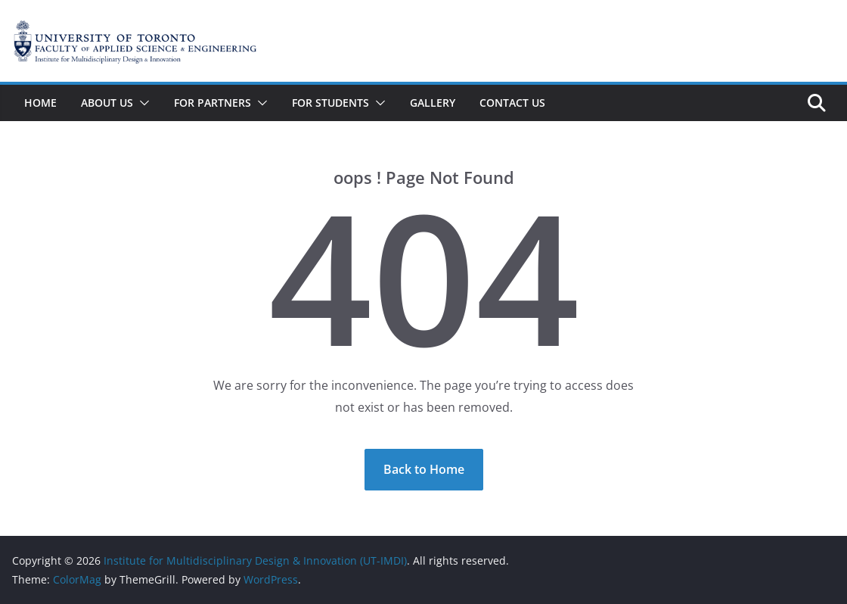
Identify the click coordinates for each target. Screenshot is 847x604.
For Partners (212, 102)
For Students (330, 102)
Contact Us (512, 102)
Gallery (432, 102)
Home (40, 102)
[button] (141, 103)
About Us (107, 102)
